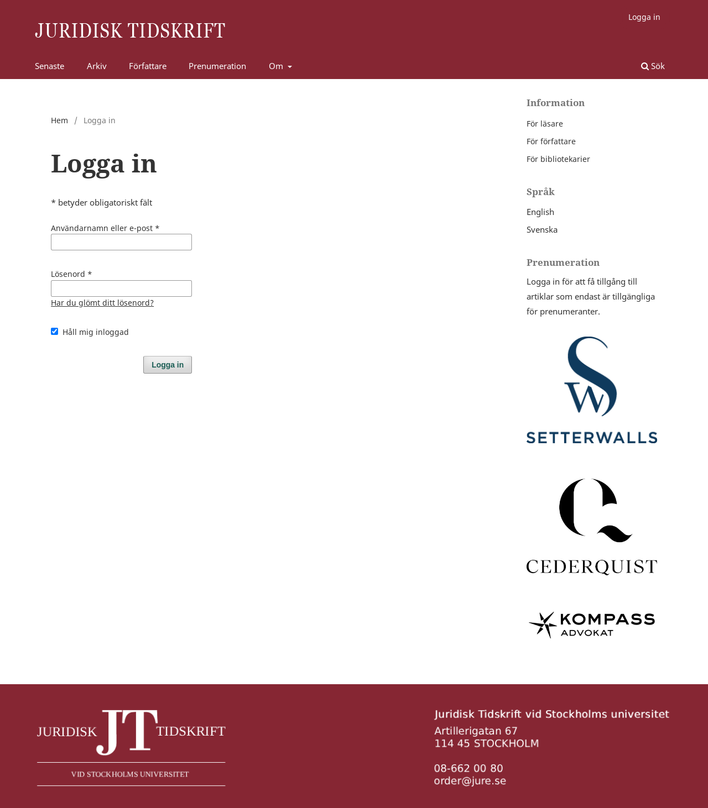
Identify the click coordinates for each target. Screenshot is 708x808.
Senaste (49, 65)
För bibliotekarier (558, 159)
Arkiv (97, 65)
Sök (653, 65)
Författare (147, 65)
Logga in (644, 17)
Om (277, 65)
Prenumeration (217, 65)
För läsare (545, 123)
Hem (59, 120)
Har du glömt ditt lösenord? (102, 302)
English (540, 211)
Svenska (542, 229)
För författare (551, 141)
